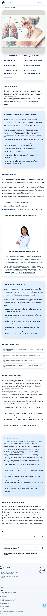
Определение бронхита (9, 60)
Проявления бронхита (9, 65)
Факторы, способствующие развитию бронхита (33, 61)
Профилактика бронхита (10, 73)
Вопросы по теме (8, 77)
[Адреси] (38, 3)
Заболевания (7, 7)
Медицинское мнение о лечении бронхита (32, 66)
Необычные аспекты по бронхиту (32, 73)
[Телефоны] (41, 3)
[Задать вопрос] (44, 605)
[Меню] (44, 2)
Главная (1, 7)
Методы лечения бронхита (30, 70)
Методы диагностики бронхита (11, 70)
